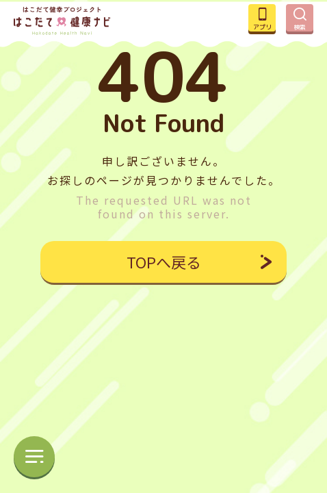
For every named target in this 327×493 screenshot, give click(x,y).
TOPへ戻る (164, 262)
